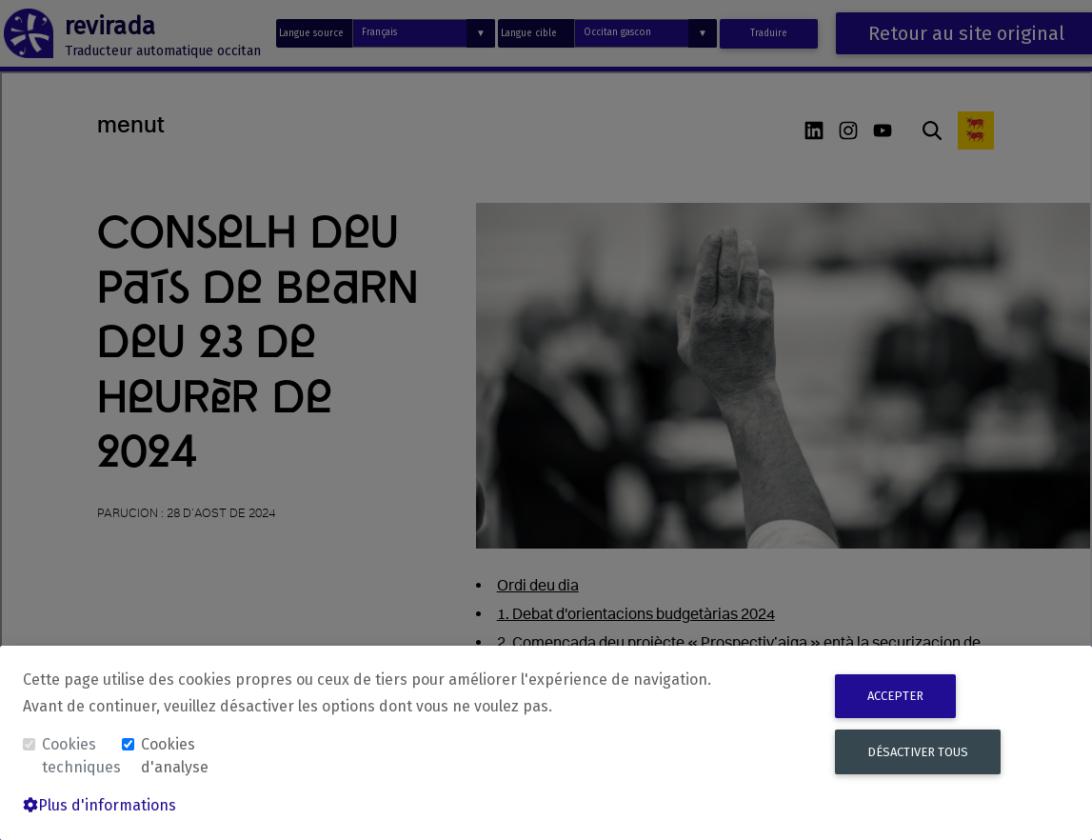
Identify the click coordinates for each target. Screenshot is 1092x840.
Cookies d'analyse (174, 755)
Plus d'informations (99, 805)
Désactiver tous (917, 752)
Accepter (895, 696)
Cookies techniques (80, 755)
